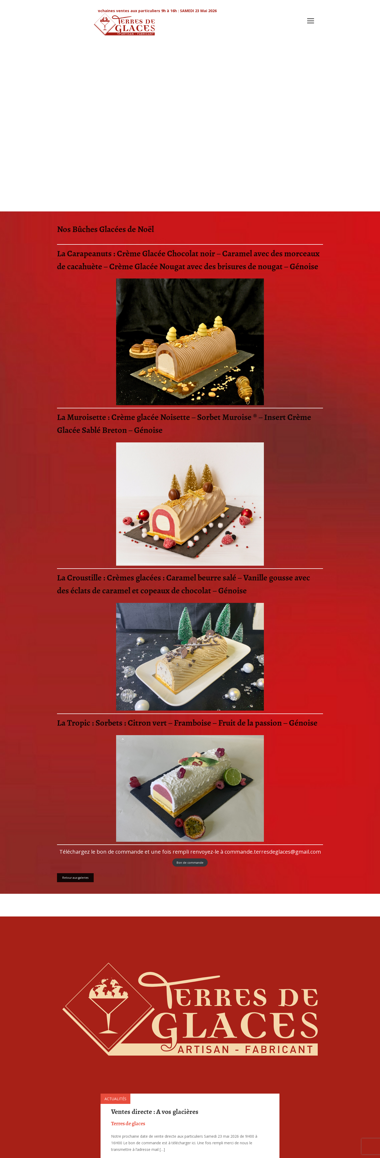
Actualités (115, 1098)
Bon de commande (190, 862)
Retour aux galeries (75, 878)
